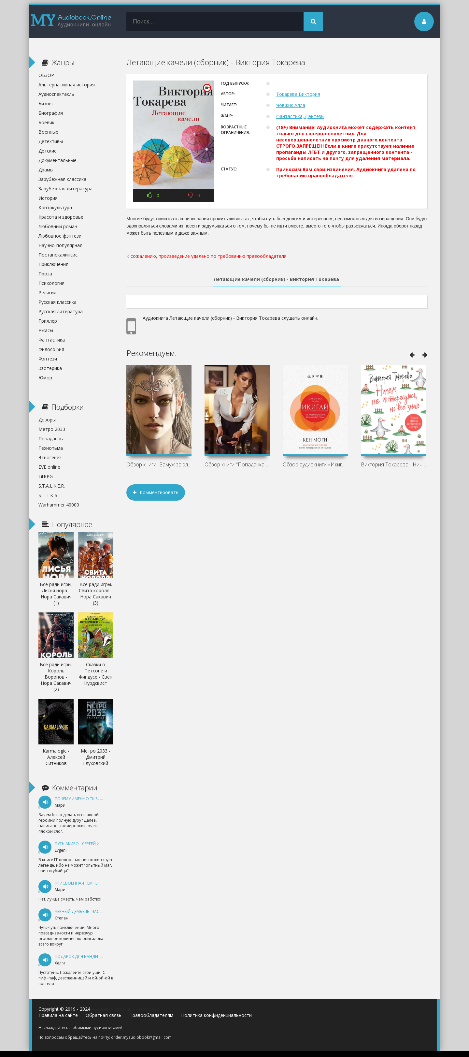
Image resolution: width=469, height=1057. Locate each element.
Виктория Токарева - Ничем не (393, 464)
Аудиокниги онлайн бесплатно (125, 1009)
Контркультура (55, 207)
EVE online (49, 467)
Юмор (45, 377)
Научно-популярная (60, 245)
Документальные (57, 160)
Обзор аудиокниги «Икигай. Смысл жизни (315, 464)
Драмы (45, 170)
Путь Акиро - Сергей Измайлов (87, 843)
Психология (51, 283)
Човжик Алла (290, 105)
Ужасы (45, 330)
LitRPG (45, 476)
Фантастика (51, 340)
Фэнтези (47, 359)
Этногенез (50, 457)
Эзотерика (50, 368)
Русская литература (60, 311)
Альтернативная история (66, 84)
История (48, 198)
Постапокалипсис (58, 255)
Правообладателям (151, 1015)
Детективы (50, 141)
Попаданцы (51, 438)
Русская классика (57, 302)
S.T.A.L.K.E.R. (51, 486)
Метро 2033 (51, 429)
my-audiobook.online (71, 21)
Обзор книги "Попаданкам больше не (237, 464)
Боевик (46, 122)
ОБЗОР (46, 75)
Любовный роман (57, 226)
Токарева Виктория (298, 94)
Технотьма (50, 448)
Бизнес (46, 103)
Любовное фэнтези (59, 236)
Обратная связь (103, 1015)
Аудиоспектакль (56, 94)
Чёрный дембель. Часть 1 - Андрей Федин (98, 911)
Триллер (47, 321)
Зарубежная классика (62, 179)
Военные (48, 132)
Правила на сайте (58, 1015)
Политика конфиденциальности (216, 1015)
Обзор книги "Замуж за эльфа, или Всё (159, 464)
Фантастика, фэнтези (300, 116)
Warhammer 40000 (58, 505)
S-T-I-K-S (47, 495)
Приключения (53, 264)
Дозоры (47, 420)
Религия (47, 292)
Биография (50, 113)
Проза (45, 274)
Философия (51, 349)
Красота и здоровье (60, 217)
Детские (47, 151)
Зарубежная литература (65, 188)
